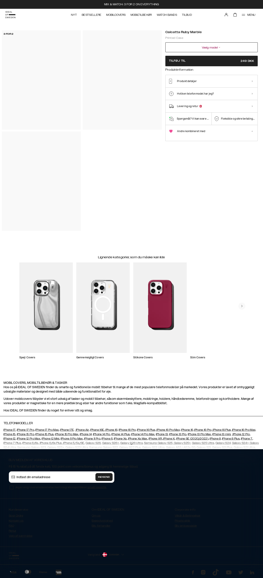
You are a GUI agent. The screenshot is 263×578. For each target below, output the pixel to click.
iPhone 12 (10, 438)
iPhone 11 (107, 438)
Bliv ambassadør (186, 525)
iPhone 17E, (67, 429)
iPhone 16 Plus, (146, 429)
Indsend (104, 477)
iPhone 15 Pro (25, 434)
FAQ (11, 525)
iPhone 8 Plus (231, 438)
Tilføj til (211, 61)
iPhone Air (82, 429)
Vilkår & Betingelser (188, 515)
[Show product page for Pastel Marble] (184, 89)
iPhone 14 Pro (101, 434)
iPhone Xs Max (137, 438)
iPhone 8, (215, 438)
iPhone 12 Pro (241, 434)
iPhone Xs (120, 438)
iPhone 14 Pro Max (142, 434)
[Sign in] (226, 15)
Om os (96, 515)
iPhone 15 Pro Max (66, 434)
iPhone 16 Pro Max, (168, 429)
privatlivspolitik (97, 487)
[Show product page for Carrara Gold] (198, 89)
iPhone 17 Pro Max (47, 429)
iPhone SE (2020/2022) (192, 438)
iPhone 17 (10, 429)
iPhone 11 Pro (92, 438)
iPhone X (169, 438)
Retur (12, 530)
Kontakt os (16, 520)
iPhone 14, (86, 434)
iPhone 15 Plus (44, 434)
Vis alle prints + (248, 75)
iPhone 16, (111, 429)
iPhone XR (155, 438)
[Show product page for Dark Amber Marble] (251, 89)
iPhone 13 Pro (177, 434)
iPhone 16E (97, 429)
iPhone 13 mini (221, 434)
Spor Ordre (16, 515)
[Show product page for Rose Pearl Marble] (224, 89)
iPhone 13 (162, 434)
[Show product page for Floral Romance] (211, 89)
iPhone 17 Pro (25, 429)
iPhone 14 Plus (120, 434)
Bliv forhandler (101, 525)
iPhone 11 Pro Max (72, 438)
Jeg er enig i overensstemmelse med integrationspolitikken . (61, 487)
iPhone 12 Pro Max (28, 438)
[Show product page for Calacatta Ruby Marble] (171, 89)
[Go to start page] (10, 14)
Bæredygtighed (102, 520)
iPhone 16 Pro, (127, 429)
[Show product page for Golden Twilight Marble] (238, 89)
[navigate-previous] (241, 306)
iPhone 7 (246, 438)
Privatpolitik (182, 520)
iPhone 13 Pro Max (199, 434)
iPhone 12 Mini (50, 438)
